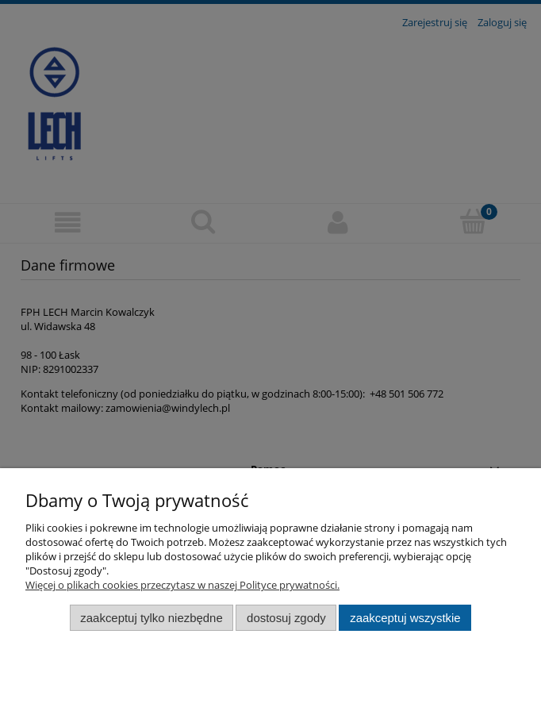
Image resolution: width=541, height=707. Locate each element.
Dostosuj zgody (286, 617)
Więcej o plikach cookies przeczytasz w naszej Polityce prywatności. (182, 585)
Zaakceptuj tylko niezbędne (151, 617)
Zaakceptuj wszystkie (405, 617)
